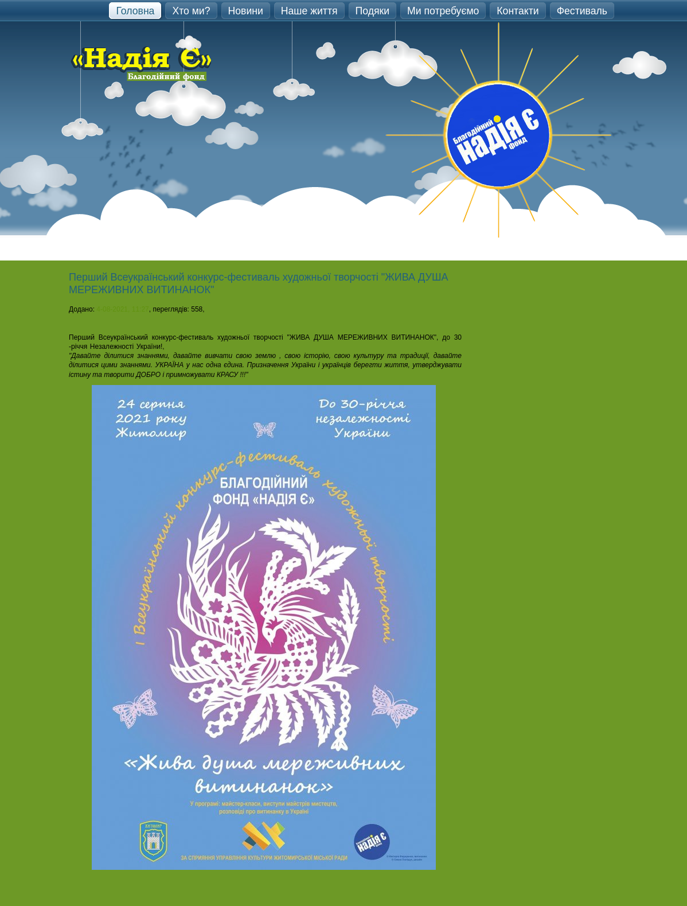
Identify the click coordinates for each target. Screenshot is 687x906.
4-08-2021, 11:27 (122, 309)
